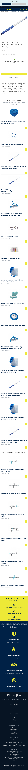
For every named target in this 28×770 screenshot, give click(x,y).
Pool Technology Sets (14, 754)
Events (14, 732)
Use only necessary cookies (18, 4)
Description (14, 74)
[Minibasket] (26, 9)
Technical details (14, 77)
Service (14, 727)
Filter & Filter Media (14, 752)
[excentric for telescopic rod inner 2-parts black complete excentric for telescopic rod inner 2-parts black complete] (14, 580)
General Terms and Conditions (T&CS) (14, 742)
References (14, 722)
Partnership (14, 730)
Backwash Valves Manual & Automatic (14, 757)
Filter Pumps (14, 755)
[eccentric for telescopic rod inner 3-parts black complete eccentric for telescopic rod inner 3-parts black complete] (14, 464)
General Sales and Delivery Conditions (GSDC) (14, 745)
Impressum (14, 741)
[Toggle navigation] (1, 9)
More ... (14, 760)
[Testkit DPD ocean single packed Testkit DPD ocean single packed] (14, 252)
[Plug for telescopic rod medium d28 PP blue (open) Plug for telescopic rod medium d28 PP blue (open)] (14, 533)
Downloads (14, 733)
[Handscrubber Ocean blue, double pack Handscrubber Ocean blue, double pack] (14, 297)
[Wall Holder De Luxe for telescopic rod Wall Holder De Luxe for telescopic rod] (14, 139)
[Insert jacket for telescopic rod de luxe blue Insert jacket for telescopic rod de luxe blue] (14, 487)
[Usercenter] (23, 9)
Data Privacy (14, 744)
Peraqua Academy (14, 729)
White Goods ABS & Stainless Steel (14, 751)
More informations (14, 1)
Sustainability (14, 720)
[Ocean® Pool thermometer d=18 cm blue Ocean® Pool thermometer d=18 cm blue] (14, 319)
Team (14, 717)
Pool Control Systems (14, 758)
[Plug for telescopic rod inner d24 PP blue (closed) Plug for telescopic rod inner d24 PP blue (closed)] (14, 556)
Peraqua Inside (14, 716)
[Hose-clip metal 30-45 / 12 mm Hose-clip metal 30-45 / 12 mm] (14, 231)
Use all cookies (6, 4)
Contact (14, 739)
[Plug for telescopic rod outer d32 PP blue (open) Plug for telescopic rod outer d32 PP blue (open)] (14, 509)
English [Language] (25, 7)
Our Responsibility (14, 719)
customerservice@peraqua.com (14, 711)
